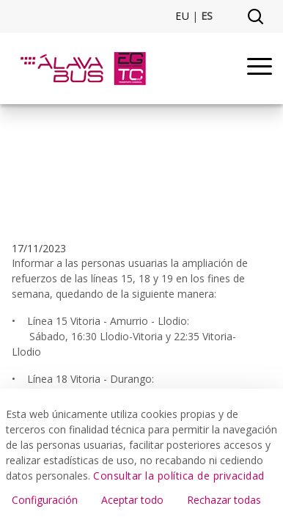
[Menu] (259, 68)
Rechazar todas (224, 500)
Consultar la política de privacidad (179, 476)
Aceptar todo (132, 500)
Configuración (45, 500)
